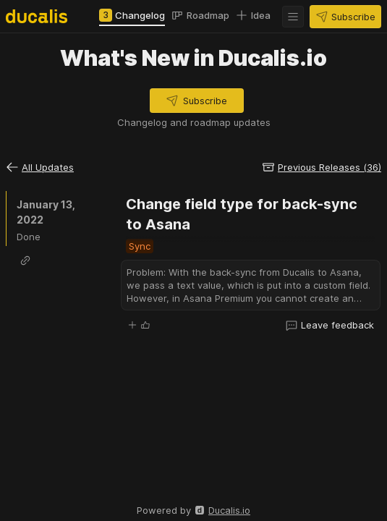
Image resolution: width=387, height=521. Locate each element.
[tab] (132, 15)
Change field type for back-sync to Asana (243, 214)
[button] (293, 16)
